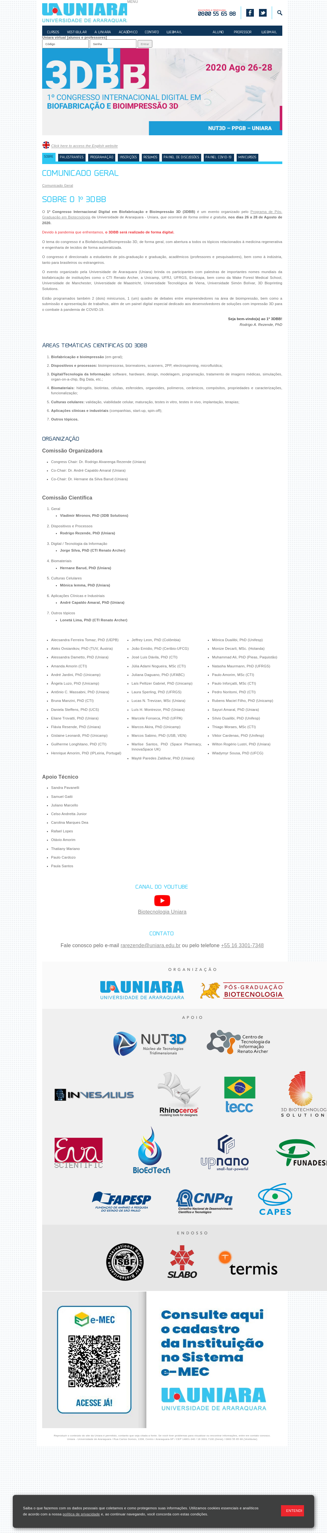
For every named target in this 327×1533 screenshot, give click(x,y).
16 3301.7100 (205, 1439)
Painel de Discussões (181, 157)
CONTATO (152, 32)
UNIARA (84, 13)
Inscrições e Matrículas (217, 13)
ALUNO (218, 32)
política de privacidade (81, 1514)
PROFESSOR (242, 32)
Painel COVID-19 (219, 157)
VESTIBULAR (77, 32)
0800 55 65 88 (234, 1439)
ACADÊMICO (128, 32)
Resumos (150, 157)
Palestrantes (72, 157)
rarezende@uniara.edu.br (151, 945)
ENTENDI (294, 1511)
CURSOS (53, 32)
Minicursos (247, 157)
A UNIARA (103, 32)
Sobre (48, 156)
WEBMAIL (174, 32)
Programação (101, 157)
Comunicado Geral (57, 185)
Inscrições (128, 157)
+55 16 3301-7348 (242, 945)
